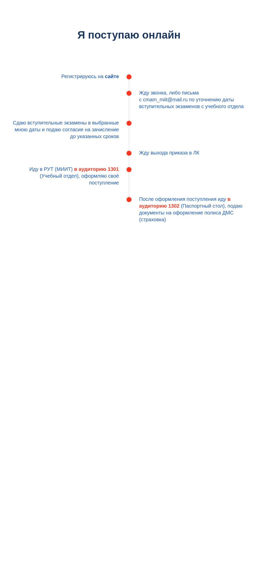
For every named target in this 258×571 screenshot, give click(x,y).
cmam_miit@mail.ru (165, 99)
